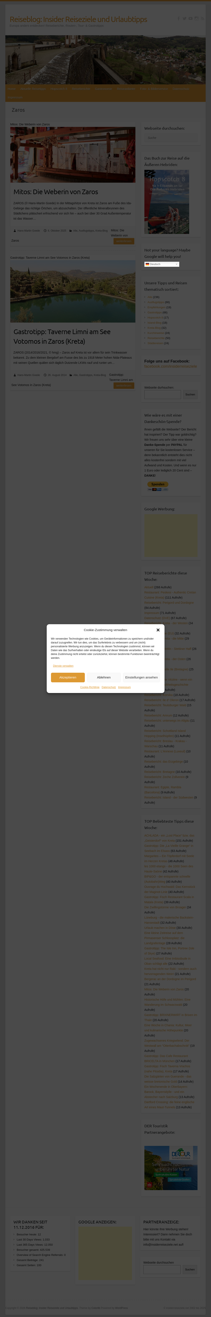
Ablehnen (104, 678)
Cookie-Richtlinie (89, 687)
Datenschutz (109, 687)
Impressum (124, 687)
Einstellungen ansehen (141, 678)
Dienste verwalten (63, 666)
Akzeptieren (67, 678)
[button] (158, 630)
